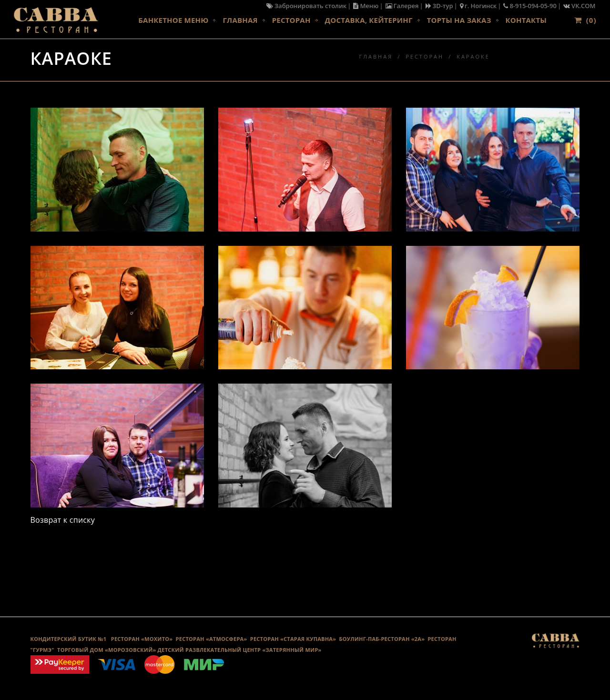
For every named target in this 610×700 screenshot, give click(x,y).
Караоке (473, 56)
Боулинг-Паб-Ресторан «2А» (382, 638)
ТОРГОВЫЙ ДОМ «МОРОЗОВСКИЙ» (106, 649)
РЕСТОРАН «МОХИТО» (142, 638)
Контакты (526, 20)
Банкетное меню (173, 20)
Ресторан (291, 20)
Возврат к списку (62, 520)
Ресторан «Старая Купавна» (293, 638)
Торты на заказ (459, 20)
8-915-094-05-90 (530, 5)
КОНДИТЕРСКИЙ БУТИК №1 (68, 638)
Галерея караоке (304, 567)
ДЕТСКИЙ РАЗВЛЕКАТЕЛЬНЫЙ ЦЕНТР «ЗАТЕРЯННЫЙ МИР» (240, 649)
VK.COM (579, 5)
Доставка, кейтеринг (369, 20)
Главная (240, 20)
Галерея (402, 5)
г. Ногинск (478, 5)
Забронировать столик (306, 5)
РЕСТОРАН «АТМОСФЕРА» (211, 638)
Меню (365, 5)
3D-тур (439, 5)
